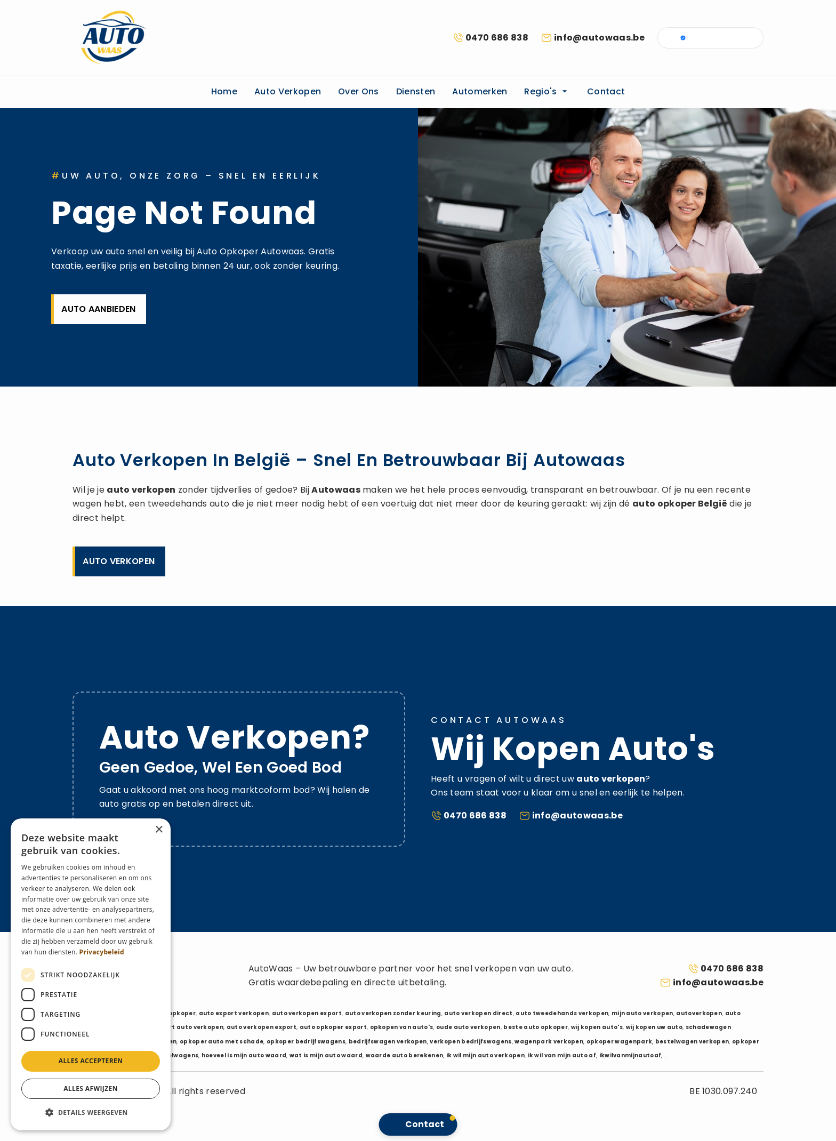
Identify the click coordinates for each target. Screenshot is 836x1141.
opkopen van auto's (401, 1027)
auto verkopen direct (478, 1013)
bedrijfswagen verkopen (388, 1042)
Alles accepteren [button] (91, 1060)
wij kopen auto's (597, 1027)
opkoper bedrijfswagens (306, 1042)
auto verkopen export (307, 1013)
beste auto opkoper (535, 1027)
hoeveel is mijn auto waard (244, 1055)
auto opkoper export (333, 1027)
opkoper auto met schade (221, 1042)
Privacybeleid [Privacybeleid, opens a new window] (101, 952)
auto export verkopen (234, 1013)
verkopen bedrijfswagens (470, 1042)
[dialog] (91, 974)
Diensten (416, 91)
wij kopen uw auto (654, 1027)
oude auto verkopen (468, 1027)
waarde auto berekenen (405, 1055)
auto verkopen (141, 490)
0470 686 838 (496, 37)
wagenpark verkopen (549, 1042)
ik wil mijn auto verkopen (485, 1055)
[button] (90, 1113)
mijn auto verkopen (642, 1013)
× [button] (159, 830)
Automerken (479, 91)
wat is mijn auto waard (326, 1055)
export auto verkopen (188, 1027)
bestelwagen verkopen (692, 1042)
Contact (606, 91)
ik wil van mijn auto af (562, 1055)
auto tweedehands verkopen (562, 1013)
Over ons (358, 91)
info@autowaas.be (599, 37)
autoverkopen (699, 1013)
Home (224, 91)
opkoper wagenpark (619, 1042)
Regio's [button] (547, 91)
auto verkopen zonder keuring (393, 1013)
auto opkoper (664, 503)
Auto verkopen (287, 91)
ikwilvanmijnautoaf (630, 1055)
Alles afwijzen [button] (90, 1088)
